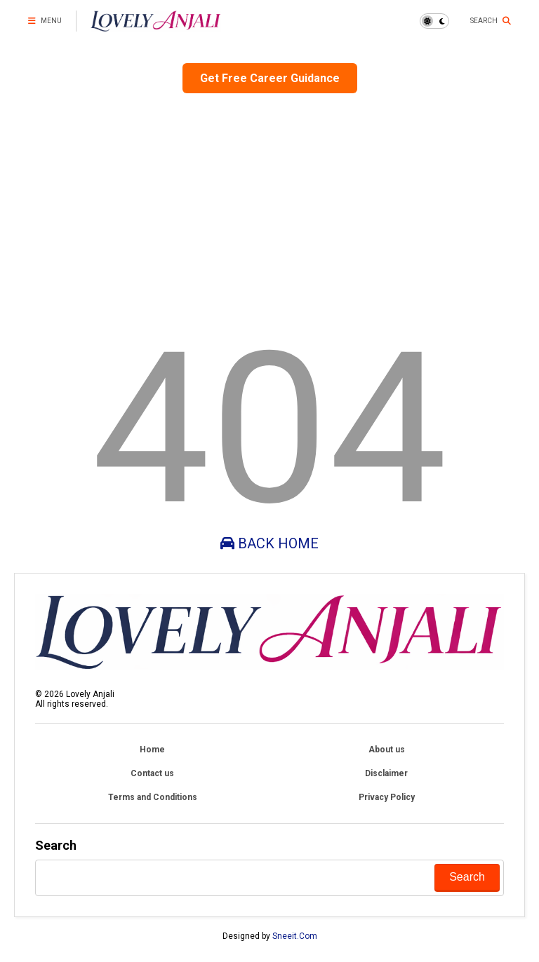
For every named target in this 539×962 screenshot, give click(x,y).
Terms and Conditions (152, 797)
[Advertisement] (269, 205)
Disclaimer (386, 773)
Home (152, 749)
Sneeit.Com (294, 936)
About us (386, 749)
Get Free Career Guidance (270, 78)
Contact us (152, 773)
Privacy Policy (387, 797)
